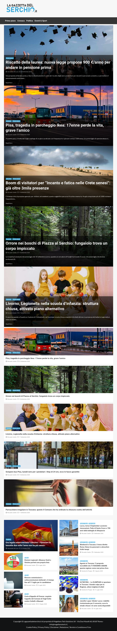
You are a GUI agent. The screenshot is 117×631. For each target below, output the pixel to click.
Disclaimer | (55, 627)
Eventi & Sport (41, 21)
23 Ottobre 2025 (25, 548)
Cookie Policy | (32, 627)
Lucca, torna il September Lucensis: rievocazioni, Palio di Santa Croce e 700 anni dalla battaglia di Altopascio (95, 528)
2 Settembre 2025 (98, 552)
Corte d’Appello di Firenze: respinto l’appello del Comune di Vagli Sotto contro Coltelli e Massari (37, 598)
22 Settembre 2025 (24, 134)
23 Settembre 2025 (26, 72)
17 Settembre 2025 (24, 313)
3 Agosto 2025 (99, 571)
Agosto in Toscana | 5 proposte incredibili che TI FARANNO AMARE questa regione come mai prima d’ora (94, 565)
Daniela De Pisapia (87, 571)
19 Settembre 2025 (24, 192)
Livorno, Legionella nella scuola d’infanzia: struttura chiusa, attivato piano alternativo (43, 434)
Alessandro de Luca (12, 72)
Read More (9, 83)
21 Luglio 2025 (99, 590)
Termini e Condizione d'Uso (80, 627)
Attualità (8, 179)
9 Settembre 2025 (98, 533)
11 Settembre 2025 (24, 512)
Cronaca (21, 21)
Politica (29, 21)
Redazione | (64, 627)
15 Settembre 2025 (24, 475)
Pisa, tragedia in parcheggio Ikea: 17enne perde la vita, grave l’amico (35, 358)
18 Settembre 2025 (24, 252)
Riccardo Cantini (12, 134)
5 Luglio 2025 (42, 585)
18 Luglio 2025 (97, 608)
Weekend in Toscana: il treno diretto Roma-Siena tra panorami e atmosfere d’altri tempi (94, 547)
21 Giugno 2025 (42, 604)
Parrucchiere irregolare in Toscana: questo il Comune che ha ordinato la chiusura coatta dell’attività (49, 510)
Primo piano (10, 21)
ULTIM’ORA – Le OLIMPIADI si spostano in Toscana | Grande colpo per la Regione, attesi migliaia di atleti (95, 584)
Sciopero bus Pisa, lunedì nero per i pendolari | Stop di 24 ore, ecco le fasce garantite (43, 472)
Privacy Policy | (44, 627)
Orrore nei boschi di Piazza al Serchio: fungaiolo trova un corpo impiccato (38, 396)
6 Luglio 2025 (42, 565)
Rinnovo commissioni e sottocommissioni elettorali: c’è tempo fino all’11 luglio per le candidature (39, 580)
